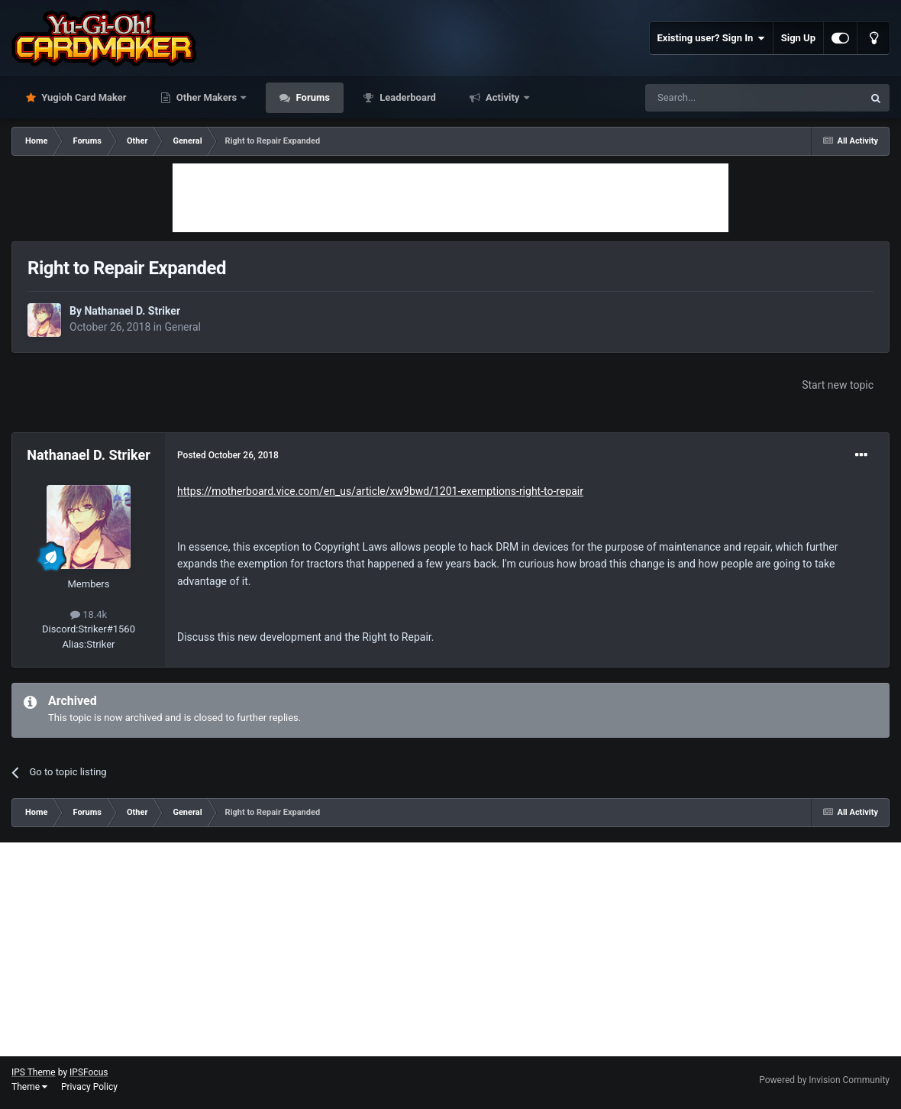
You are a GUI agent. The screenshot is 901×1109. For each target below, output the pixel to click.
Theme (29, 1087)
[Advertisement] (450, 197)
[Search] (717, 98)
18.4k (88, 614)
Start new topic (838, 385)
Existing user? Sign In (711, 38)
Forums (311, 97)
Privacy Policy (89, 1087)
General (182, 327)
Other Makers (207, 97)
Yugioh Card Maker (83, 97)
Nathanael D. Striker (132, 311)
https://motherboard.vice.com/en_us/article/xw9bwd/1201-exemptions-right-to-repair (380, 491)
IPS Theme (33, 1072)
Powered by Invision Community (824, 1080)
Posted (228, 455)
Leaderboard (406, 97)
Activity (502, 97)
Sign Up (798, 38)
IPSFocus (88, 1072)
